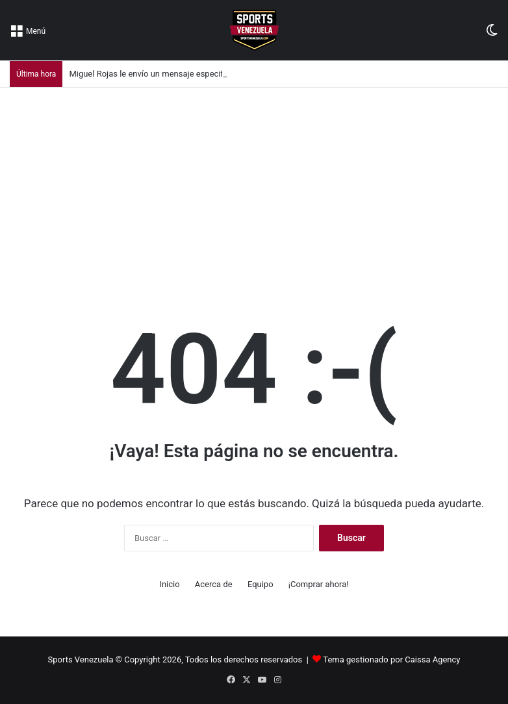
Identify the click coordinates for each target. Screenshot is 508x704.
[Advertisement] (254, 185)
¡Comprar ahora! (318, 584)
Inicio (169, 584)
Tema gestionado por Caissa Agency (391, 659)
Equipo (260, 584)
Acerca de (214, 584)
